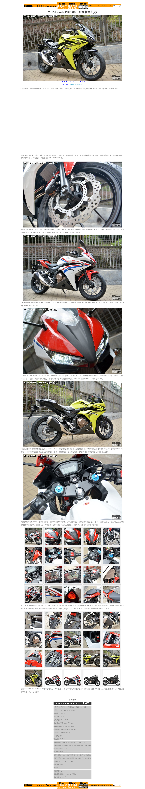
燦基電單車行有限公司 (75, 84)
